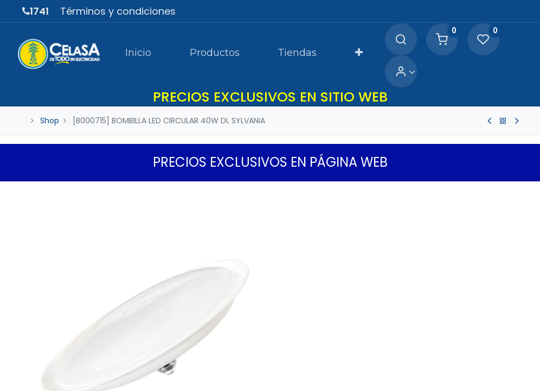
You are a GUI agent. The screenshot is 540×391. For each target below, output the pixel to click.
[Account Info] (507, 46)
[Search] (379, 46)
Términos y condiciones (118, 11)
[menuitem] (115, 45)
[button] (336, 45)
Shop (49, 102)
